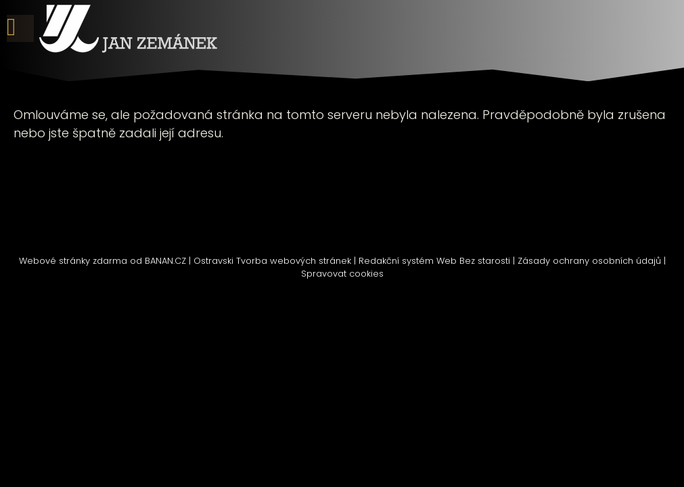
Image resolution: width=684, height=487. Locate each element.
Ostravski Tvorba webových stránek (272, 260)
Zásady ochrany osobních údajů (589, 260)
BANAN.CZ (165, 260)
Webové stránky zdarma (73, 260)
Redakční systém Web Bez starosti (434, 260)
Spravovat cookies (342, 273)
